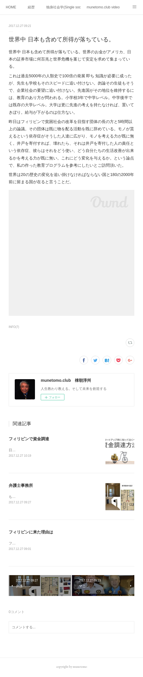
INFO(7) (14, 327)
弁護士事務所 (21, 486)
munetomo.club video (103, 7)
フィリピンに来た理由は (31, 533)
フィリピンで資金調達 (29, 438)
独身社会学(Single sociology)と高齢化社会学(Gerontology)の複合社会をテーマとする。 (63, 7)
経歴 (31, 7)
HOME (11, 7)
